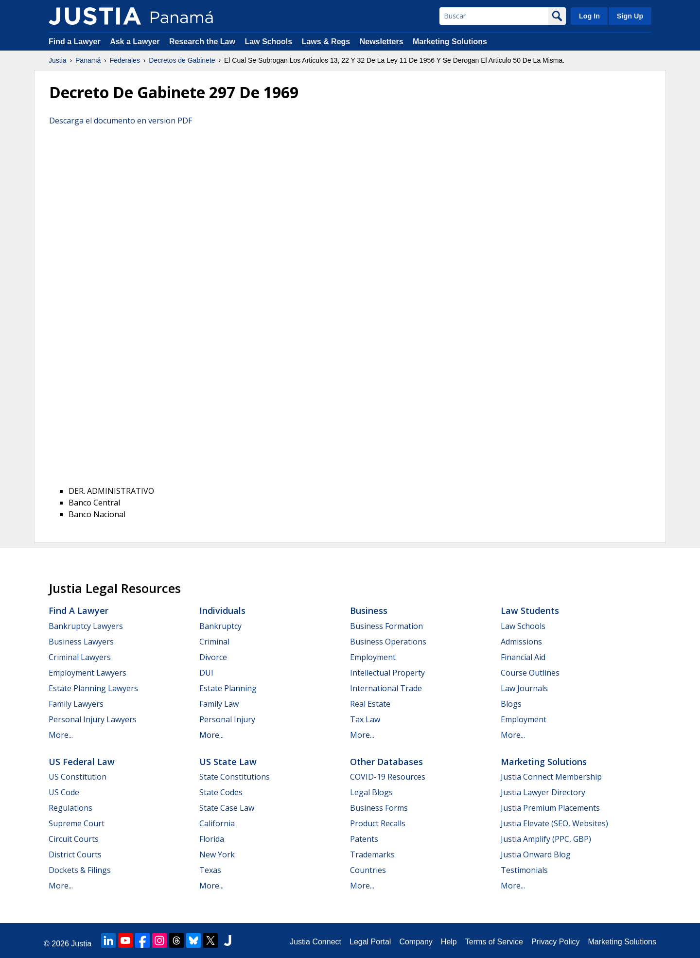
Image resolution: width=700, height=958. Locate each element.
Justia (58, 60)
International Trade (386, 688)
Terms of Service (494, 942)
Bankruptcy (220, 626)
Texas (210, 870)
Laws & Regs (326, 41)
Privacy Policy (555, 942)
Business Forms (379, 807)
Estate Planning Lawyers (93, 688)
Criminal (214, 641)
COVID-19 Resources (387, 776)
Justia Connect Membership (551, 776)
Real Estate (370, 703)
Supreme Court (77, 823)
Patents (364, 839)
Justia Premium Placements (550, 807)
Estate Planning (228, 688)
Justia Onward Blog (536, 854)
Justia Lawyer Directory (543, 792)
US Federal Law (82, 761)
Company (415, 942)
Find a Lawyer (75, 41)
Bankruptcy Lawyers (86, 626)
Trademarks (372, 854)
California (217, 823)
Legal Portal (370, 942)
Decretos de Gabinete (182, 60)
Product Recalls (377, 823)
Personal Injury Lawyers (93, 719)
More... (61, 735)
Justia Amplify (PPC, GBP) (546, 839)
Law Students (530, 610)
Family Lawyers (76, 703)
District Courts (75, 854)
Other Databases (386, 761)
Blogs (511, 703)
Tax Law (365, 719)
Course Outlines (530, 672)
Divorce (213, 657)
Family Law (219, 703)
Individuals (222, 610)
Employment (373, 657)
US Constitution (77, 776)
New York (217, 854)
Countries (368, 870)
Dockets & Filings (80, 870)
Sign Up (630, 16)
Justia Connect (315, 942)
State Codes (221, 792)
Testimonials (524, 870)
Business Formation (386, 626)
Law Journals (524, 688)
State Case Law (226, 807)
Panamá (88, 60)
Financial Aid (523, 657)
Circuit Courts (74, 839)
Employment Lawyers (87, 672)
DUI (206, 672)
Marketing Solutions (450, 41)
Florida (211, 839)
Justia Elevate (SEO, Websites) (554, 823)
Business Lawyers (81, 641)
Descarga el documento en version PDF (120, 120)
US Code (64, 792)
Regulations (70, 807)
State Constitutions (234, 776)
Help (449, 942)
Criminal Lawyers (80, 657)
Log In (589, 16)
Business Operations (388, 641)
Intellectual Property (387, 672)
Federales (125, 60)
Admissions (521, 641)
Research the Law (202, 41)
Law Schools (268, 41)
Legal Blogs (371, 792)
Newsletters (381, 41)
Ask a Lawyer (136, 41)
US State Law (228, 761)
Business (368, 610)
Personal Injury (227, 719)
